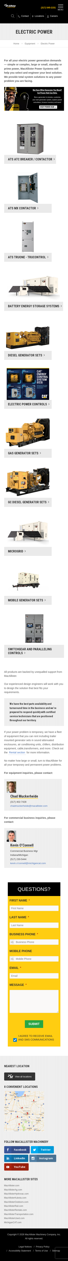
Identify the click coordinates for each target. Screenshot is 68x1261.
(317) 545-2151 (48, 7)
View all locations (20, 1076)
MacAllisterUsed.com (14, 1218)
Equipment (30, 43)
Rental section (17, 752)
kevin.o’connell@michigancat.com (28, 863)
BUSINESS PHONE (23, 934)
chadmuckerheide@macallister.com (29, 805)
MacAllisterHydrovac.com (16, 1193)
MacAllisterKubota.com (15, 1198)
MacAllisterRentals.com (15, 1210)
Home (16, 43)
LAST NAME (18, 917)
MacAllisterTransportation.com (19, 1214)
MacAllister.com (11, 1185)
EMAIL (14, 967)
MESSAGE (17, 984)
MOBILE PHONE (21, 951)
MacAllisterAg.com (13, 1189)
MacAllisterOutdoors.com (16, 1202)
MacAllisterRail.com (13, 1206)
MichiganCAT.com (13, 1222)
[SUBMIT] (34, 1024)
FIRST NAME (18, 900)
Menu (60, 7)
